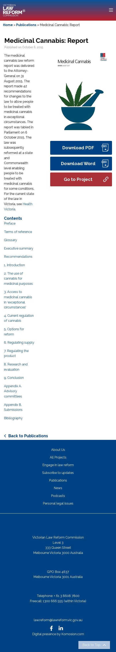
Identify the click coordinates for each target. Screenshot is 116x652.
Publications (26, 25)
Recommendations (18, 257)
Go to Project (86, 179)
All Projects (58, 457)
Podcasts (58, 496)
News (58, 488)
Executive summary (18, 248)
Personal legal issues (58, 503)
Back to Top (91, 645)
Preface (9, 223)
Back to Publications (28, 436)
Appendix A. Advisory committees (13, 391)
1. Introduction (14, 265)
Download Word (84, 164)
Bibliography (13, 418)
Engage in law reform (58, 465)
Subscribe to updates (58, 473)
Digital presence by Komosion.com (58, 634)
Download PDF (85, 148)
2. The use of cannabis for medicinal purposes (18, 279)
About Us (58, 450)
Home (8, 25)
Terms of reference (18, 232)
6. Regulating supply (19, 342)
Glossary (10, 240)
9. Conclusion (14, 378)
